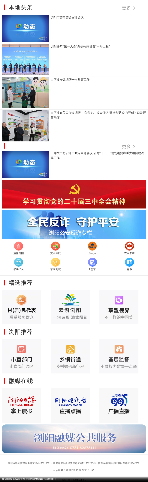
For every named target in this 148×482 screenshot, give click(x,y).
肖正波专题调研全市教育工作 (70, 79)
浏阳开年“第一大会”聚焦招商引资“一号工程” (80, 46)
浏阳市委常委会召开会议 (67, 17)
